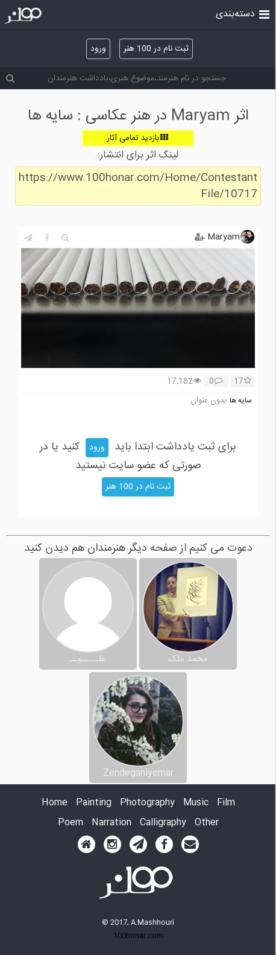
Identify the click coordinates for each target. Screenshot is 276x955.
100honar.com (138, 935)
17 (242, 382)
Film (226, 803)
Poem (70, 823)
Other (207, 823)
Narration (111, 823)
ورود (98, 49)
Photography (147, 803)
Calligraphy (163, 823)
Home (54, 803)
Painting (93, 803)
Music (196, 803)
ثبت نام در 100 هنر (156, 49)
